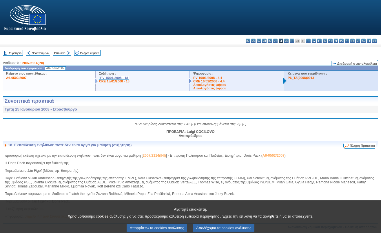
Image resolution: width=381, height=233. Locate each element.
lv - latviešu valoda (314, 41)
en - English (286, 41)
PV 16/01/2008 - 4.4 (207, 78)
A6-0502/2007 (16, 78)
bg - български (248, 41)
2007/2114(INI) (33, 63)
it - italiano (308, 41)
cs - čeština (259, 41)
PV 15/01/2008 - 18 (114, 78)
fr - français (292, 41)
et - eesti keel (275, 41)
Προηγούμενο (40, 53)
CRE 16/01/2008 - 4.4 (209, 81)
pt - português (347, 41)
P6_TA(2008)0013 (301, 78)
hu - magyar (325, 41)
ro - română (352, 41)
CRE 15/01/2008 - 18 (114, 81)
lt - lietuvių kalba (319, 41)
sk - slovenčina (358, 41)
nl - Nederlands (336, 41)
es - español (253, 41)
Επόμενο (59, 53)
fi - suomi (369, 41)
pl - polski (341, 41)
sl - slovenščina (363, 41)
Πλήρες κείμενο (89, 53)
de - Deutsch (270, 41)
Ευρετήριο (15, 53)
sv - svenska (374, 41)
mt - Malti (330, 41)
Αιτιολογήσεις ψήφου (209, 84)
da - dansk (264, 41)
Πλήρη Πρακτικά (362, 145)
